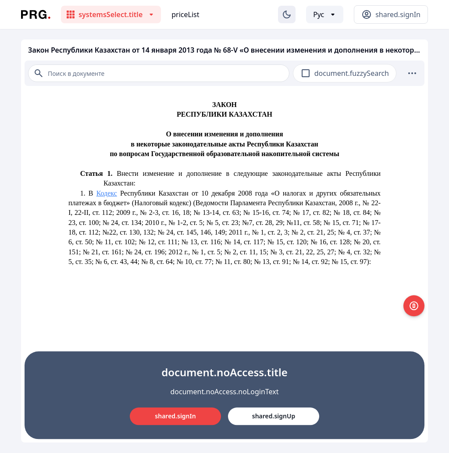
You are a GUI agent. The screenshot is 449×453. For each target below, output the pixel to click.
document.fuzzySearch (351, 73)
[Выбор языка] (324, 14)
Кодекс (106, 193)
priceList (185, 14)
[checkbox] (306, 73)
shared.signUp (273, 416)
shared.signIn (175, 416)
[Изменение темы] (287, 14)
